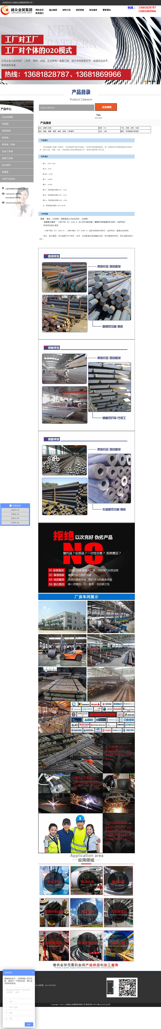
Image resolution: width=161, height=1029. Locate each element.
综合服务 (93, 10)
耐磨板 (5, 172)
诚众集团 (53, 10)
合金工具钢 (7, 151)
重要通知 (107, 10)
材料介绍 (66, 10)
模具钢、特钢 (8, 144)
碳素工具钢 (7, 158)
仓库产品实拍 (8, 179)
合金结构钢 (7, 117)
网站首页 (40, 10)
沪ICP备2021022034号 (101, 1004)
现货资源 (80, 10)
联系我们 (40, 13)
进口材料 (6, 165)
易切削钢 (6, 131)
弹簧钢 (5, 124)
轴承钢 (5, 137)
